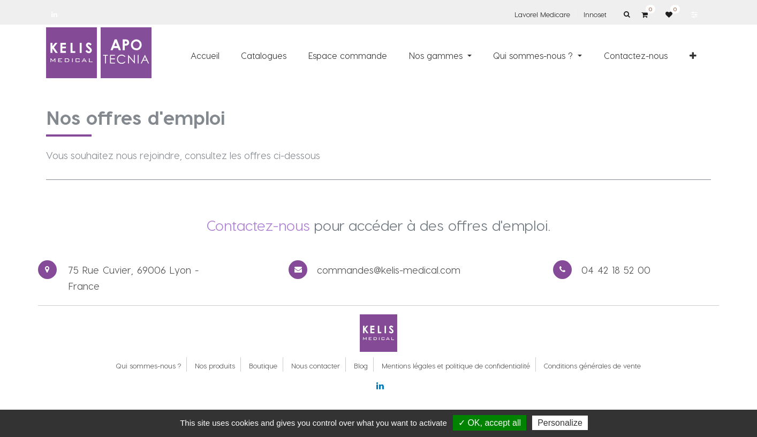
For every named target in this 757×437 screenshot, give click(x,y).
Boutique (263, 365)
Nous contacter (315, 365)
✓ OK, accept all (489, 422)
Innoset (595, 14)
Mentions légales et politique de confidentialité (456, 365)
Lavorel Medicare (542, 14)
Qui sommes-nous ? (148, 365)
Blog (361, 365)
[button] (693, 55)
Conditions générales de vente (592, 365)
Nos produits (215, 365)
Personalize (560, 422)
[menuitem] (205, 55)
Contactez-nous (258, 224)
